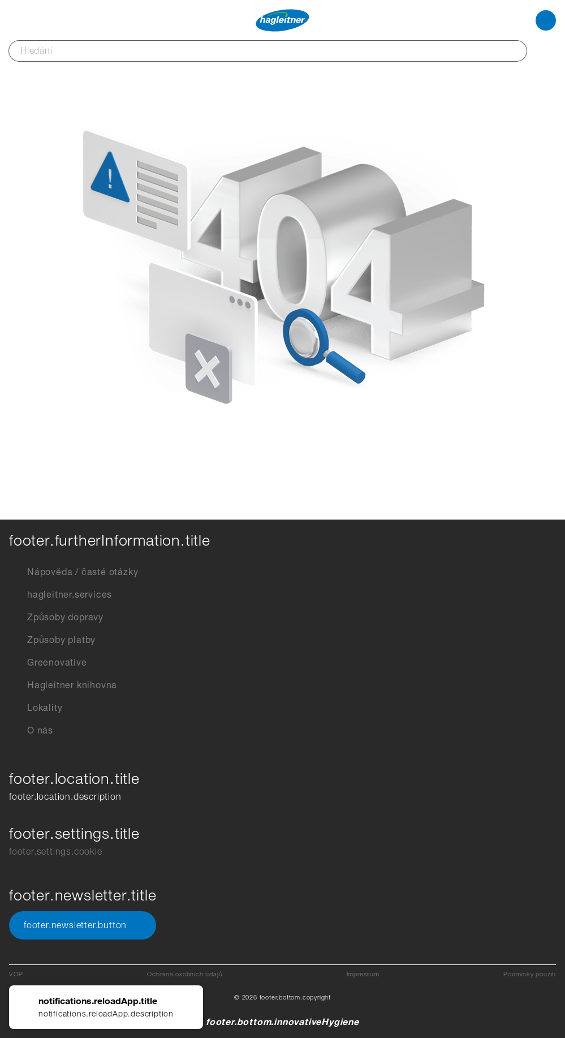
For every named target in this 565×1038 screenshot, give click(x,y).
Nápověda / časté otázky (73, 572)
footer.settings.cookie (55, 851)
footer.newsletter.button (82, 925)
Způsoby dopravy (56, 617)
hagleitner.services (60, 595)
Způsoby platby (52, 640)
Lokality (35, 708)
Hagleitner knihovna (63, 685)
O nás (31, 730)
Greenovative (48, 663)
